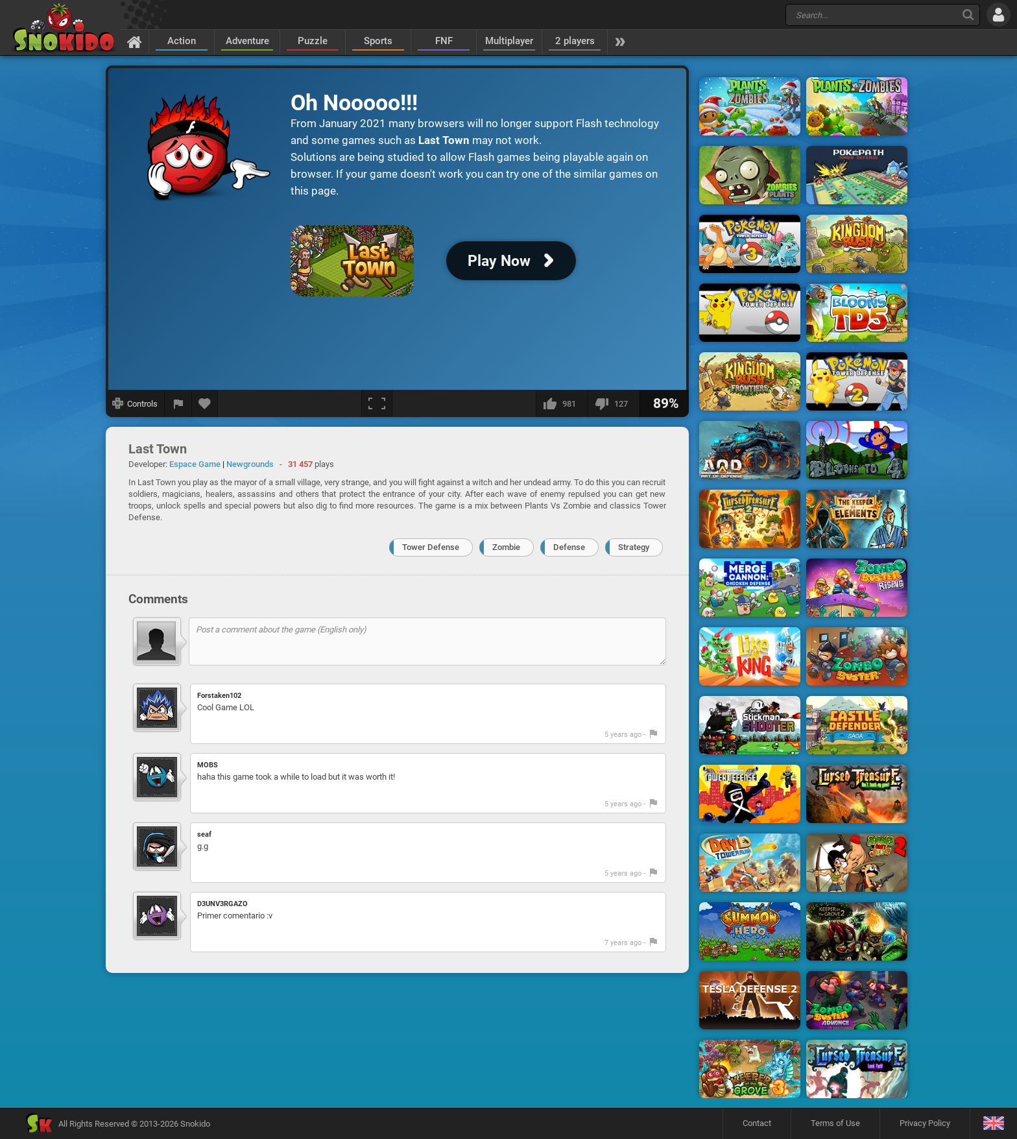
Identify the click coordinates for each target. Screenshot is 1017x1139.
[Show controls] (135, 403)
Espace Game (195, 464)
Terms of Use (835, 1123)
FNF (444, 41)
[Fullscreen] (376, 403)
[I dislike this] (614, 403)
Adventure (247, 41)
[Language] (993, 1124)
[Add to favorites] (205, 403)
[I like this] (562, 403)
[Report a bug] (178, 403)
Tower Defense (430, 547)
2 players (575, 41)
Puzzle (313, 41)
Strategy (633, 547)
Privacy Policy (925, 1123)
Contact (757, 1123)
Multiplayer (509, 41)
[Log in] (999, 15)
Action (181, 41)
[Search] (968, 14)
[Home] (134, 41)
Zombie (506, 547)
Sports (378, 41)
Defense (569, 547)
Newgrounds (250, 464)
